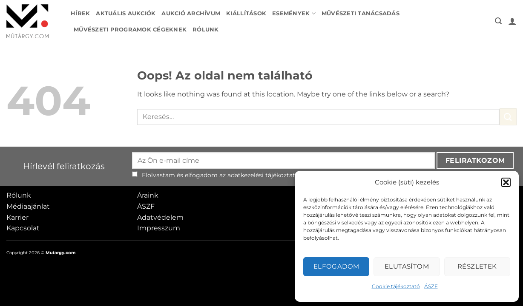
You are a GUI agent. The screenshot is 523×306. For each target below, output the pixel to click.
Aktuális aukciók (125, 13)
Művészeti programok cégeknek (130, 29)
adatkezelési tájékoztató (263, 175)
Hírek (80, 13)
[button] (506, 182)
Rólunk (206, 29)
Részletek (477, 266)
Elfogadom (336, 266)
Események (294, 13)
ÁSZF (431, 286)
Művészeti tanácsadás (360, 13)
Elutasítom (407, 266)
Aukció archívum (190, 13)
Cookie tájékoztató (396, 286)
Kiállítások (246, 13)
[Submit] (508, 116)
